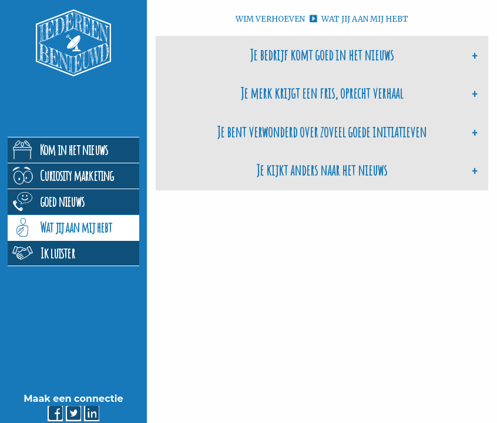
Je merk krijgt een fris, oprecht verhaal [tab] (322, 93)
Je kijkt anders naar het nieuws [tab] (322, 170)
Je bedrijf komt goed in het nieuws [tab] (322, 55)
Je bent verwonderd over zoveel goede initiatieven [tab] (322, 132)
